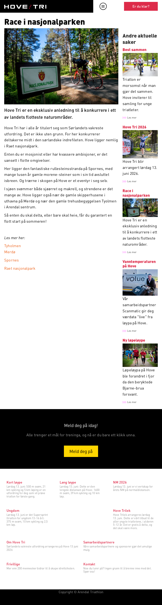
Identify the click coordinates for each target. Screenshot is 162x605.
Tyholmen (12, 245)
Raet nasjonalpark (19, 268)
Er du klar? (140, 6)
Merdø (9, 251)
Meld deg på (81, 451)
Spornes (11, 259)
